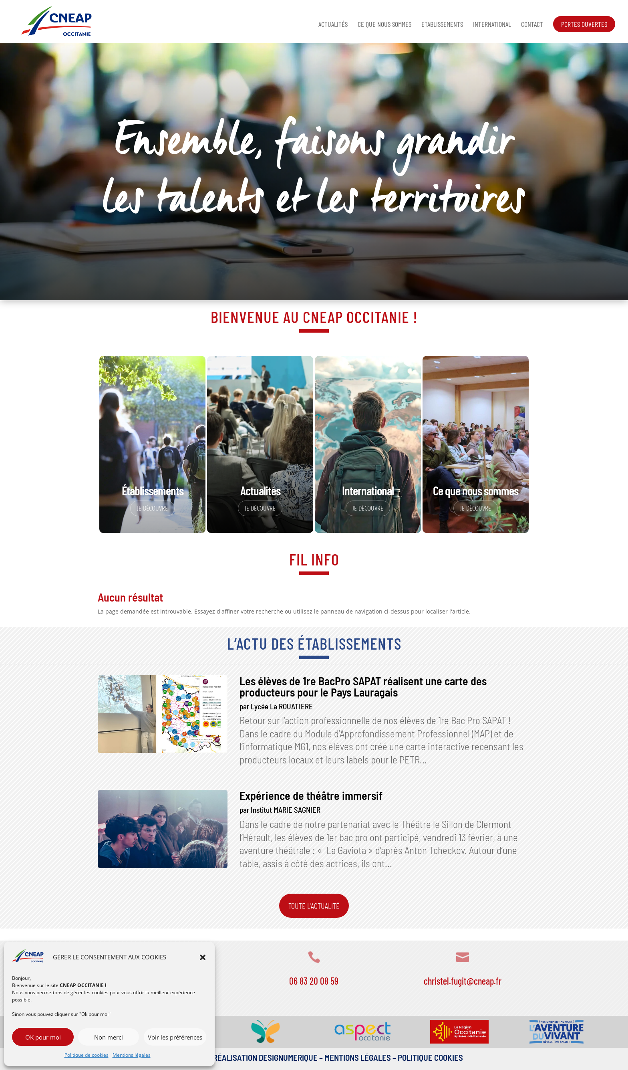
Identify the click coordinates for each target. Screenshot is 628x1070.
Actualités (333, 24)
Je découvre (152, 508)
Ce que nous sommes (384, 24)
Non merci (108, 1037)
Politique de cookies (86, 1055)
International (492, 24)
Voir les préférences (175, 1037)
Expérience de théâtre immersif (311, 795)
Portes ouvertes (584, 24)
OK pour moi (43, 1037)
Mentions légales (132, 1055)
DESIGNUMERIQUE (287, 1057)
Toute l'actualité (314, 906)
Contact (532, 24)
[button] (203, 957)
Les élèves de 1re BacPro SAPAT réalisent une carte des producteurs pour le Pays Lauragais (363, 686)
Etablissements (442, 24)
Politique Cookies (430, 1057)
